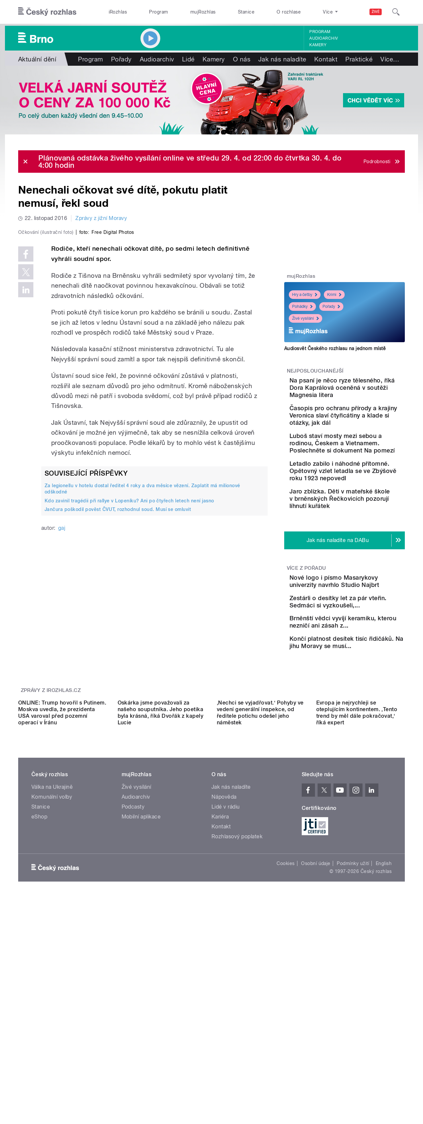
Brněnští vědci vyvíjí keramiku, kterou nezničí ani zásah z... (362, 681)
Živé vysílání (305, 318)
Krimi (334, 294)
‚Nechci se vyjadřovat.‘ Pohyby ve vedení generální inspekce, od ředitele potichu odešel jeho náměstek (260, 846)
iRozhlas (118, 12)
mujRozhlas (203, 12)
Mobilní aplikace (141, 950)
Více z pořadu (306, 604)
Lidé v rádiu (226, 940)
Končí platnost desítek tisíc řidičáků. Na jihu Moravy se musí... (365, 711)
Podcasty (133, 940)
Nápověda (224, 930)
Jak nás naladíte (282, 59)
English (384, 996)
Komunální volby (51, 930)
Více (389, 59)
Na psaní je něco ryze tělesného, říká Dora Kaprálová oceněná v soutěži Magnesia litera (362, 391)
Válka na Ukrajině (52, 920)
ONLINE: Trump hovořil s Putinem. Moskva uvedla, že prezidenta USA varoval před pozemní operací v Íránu (62, 846)
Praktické (358, 59)
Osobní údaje (315, 996)
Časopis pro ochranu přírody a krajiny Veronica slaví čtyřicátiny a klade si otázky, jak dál (363, 426)
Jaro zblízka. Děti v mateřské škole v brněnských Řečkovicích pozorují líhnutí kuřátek (364, 531)
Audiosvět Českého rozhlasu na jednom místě (335, 348)
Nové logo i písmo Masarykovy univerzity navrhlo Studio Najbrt (358, 621)
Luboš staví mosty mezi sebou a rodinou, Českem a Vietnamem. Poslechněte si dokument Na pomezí (365, 461)
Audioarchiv (323, 38)
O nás (241, 59)
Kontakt (325, 59)
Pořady (121, 59)
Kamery (318, 45)
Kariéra (220, 950)
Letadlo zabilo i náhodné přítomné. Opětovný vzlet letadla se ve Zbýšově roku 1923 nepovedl (365, 496)
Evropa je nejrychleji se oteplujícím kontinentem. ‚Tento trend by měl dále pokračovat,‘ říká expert (357, 846)
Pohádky (302, 306)
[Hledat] (396, 12)
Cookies (285, 996)
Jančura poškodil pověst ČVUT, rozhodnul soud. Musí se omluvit (118, 649)
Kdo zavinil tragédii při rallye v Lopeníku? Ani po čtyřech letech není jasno (129, 640)
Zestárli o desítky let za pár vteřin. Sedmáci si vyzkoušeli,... (365, 651)
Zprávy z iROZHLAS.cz (51, 765)
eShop (39, 950)
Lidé (188, 59)
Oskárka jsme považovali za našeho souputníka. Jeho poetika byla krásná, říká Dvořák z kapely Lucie (161, 846)
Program (158, 12)
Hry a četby (304, 294)
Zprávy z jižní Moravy (101, 218)
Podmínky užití (353, 996)
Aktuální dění (37, 59)
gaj (61, 668)
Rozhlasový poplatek (237, 970)
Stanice (246, 12)
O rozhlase (289, 12)
